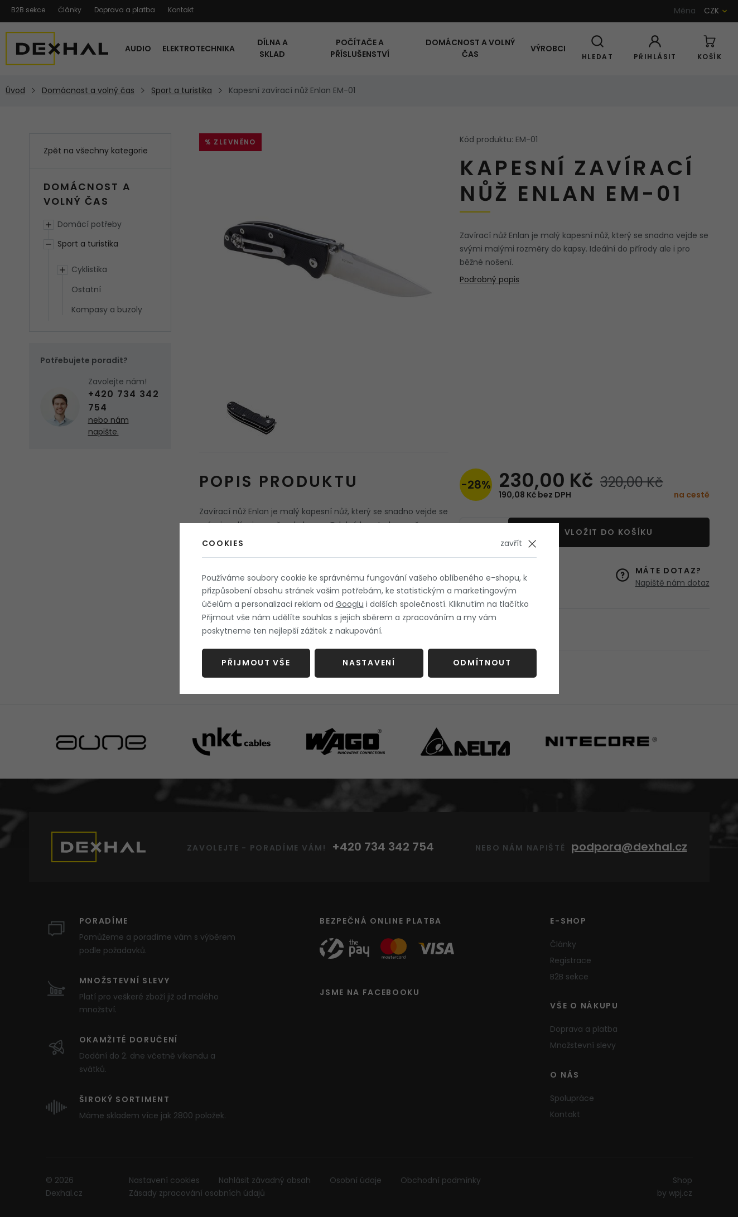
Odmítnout (482, 662)
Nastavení (369, 662)
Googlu (350, 604)
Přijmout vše (255, 662)
